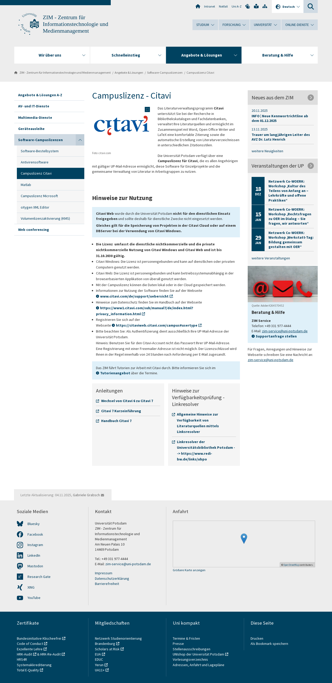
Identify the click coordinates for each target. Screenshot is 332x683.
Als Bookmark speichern (269, 643)
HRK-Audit (24, 654)
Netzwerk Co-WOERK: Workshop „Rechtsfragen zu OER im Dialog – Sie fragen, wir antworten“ (289, 216)
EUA (98, 654)
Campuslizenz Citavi (200, 72)
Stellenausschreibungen (191, 649)
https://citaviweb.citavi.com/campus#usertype (156, 325)
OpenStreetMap (291, 564)
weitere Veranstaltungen (271, 258)
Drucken (257, 638)
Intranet (209, 6)
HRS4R (22, 659)
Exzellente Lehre (30, 649)
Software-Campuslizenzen (165, 72)
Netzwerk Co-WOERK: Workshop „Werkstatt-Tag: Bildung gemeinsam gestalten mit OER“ (291, 239)
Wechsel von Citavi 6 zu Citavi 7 (127, 400)
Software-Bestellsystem (40, 151)
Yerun (99, 665)
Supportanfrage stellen (276, 336)
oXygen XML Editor (35, 207)
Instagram (35, 544)
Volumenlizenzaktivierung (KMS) (45, 218)
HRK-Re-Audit (50, 654)
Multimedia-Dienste (35, 117)
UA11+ (100, 670)
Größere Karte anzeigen (189, 570)
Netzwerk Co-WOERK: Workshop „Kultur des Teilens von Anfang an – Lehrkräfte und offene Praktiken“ (288, 191)
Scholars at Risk (107, 649)
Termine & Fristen (187, 638)
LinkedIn (33, 555)
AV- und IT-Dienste (33, 106)
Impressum (103, 573)
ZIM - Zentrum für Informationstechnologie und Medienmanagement (75, 24)
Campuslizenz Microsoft (39, 196)
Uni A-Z (236, 6)
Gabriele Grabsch (86, 495)
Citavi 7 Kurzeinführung (121, 411)
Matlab (26, 184)
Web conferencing (33, 229)
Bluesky (33, 523)
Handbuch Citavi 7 (116, 420)
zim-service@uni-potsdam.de (285, 331)
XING (30, 587)
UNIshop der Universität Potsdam (198, 654)
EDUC (99, 659)
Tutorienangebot (115, 373)
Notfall (223, 6)
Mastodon (35, 566)
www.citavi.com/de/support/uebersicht (134, 296)
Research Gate (39, 576)
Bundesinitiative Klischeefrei (39, 638)
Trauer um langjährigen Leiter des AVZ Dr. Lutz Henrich (281, 137)
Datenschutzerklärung (112, 578)
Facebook (35, 534)
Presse (179, 643)
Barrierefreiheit (107, 583)
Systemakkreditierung (34, 665)
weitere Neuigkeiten (267, 151)
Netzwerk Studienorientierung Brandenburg (118, 641)
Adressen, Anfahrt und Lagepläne (198, 665)
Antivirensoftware (35, 162)
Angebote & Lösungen (129, 72)
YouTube (33, 597)
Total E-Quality (28, 670)
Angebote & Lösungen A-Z (40, 95)
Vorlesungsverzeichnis (191, 659)
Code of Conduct (30, 643)
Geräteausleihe (31, 128)
